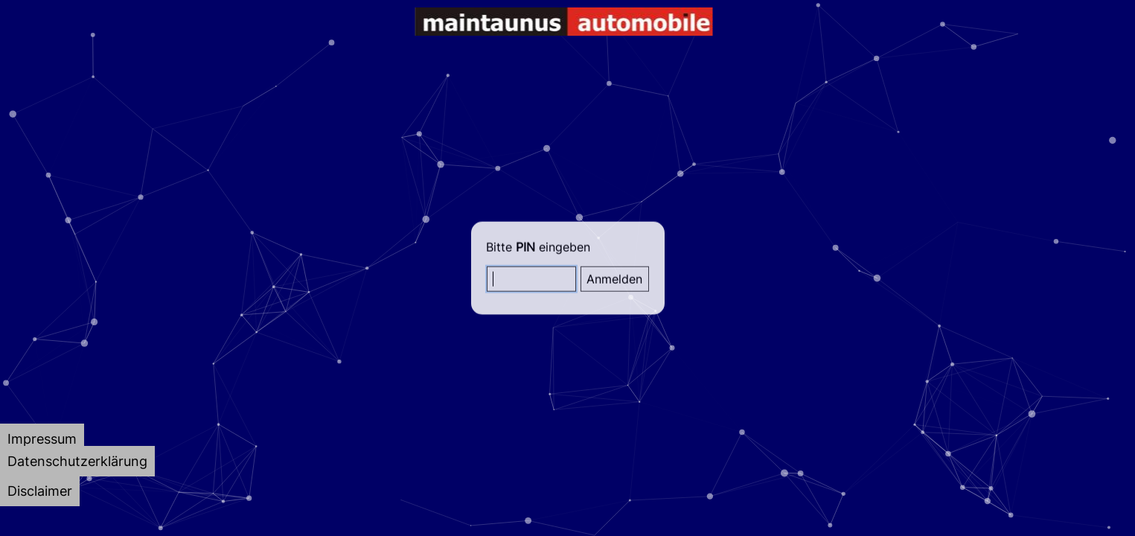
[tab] (42, 439)
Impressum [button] (42, 439)
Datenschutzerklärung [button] (77, 461)
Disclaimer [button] (39, 491)
